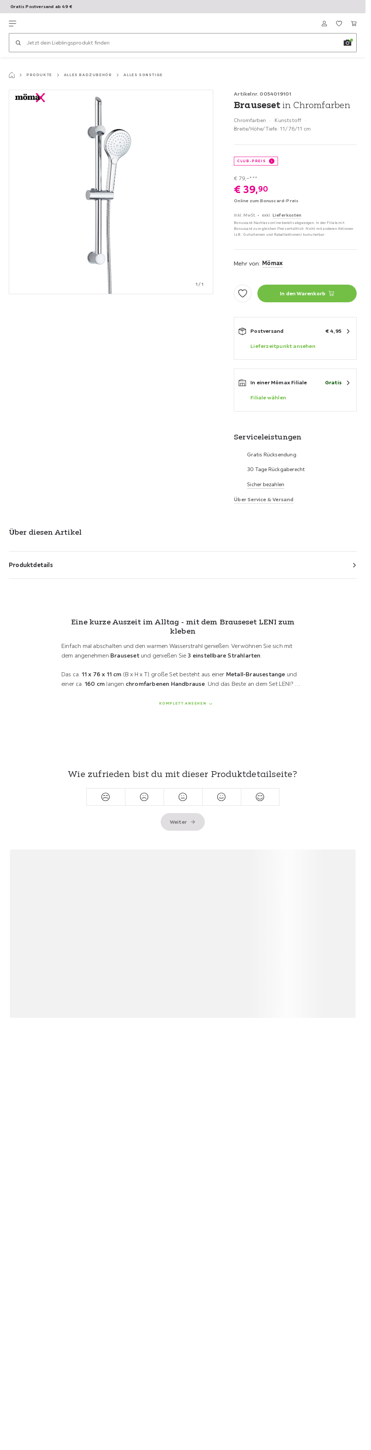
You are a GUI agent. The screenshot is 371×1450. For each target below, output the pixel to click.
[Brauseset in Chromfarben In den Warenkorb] (307, 293)
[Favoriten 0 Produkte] (339, 23)
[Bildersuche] (347, 42)
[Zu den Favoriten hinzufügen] (243, 293)
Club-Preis (251, 160)
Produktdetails (31, 565)
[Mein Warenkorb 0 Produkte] (353, 23)
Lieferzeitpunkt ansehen (282, 346)
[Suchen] (18, 42)
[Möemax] (43, 23)
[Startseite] (12, 75)
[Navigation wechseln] (12, 23)
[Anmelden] (324, 23)
